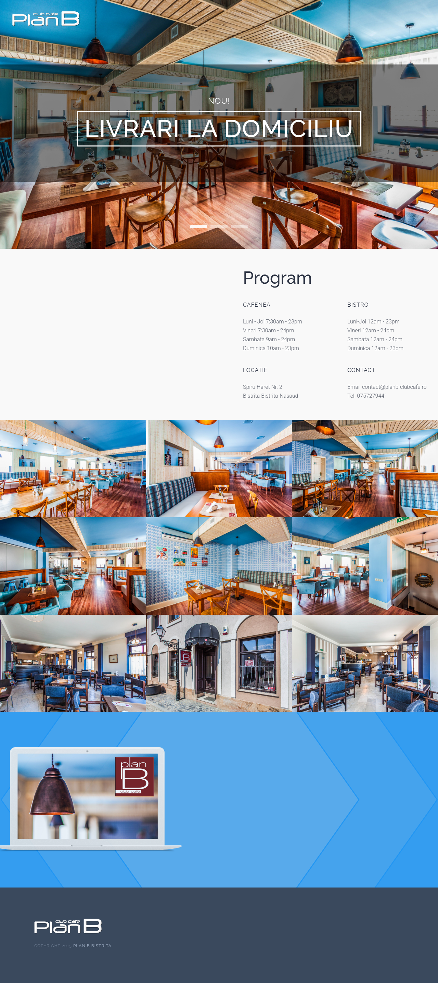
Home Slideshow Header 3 (239, 226)
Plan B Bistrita (92, 945)
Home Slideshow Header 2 (219, 226)
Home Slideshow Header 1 (198, 226)
